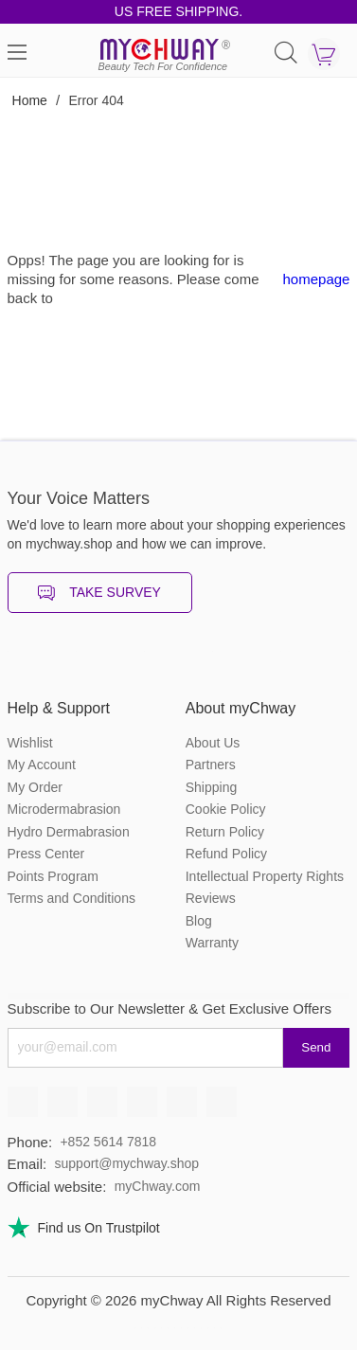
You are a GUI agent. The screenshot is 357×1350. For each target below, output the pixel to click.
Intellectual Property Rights (265, 876)
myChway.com (158, 1186)
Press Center (46, 853)
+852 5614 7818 (108, 1141)
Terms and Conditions (71, 898)
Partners (211, 764)
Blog (199, 920)
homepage (316, 279)
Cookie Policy (226, 809)
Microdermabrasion (64, 809)
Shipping (212, 787)
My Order (35, 787)
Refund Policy (226, 853)
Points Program (53, 876)
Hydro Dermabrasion (69, 831)
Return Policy (225, 831)
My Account (42, 764)
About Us (213, 742)
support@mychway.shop (127, 1163)
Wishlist (30, 742)
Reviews (211, 898)
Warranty (212, 942)
